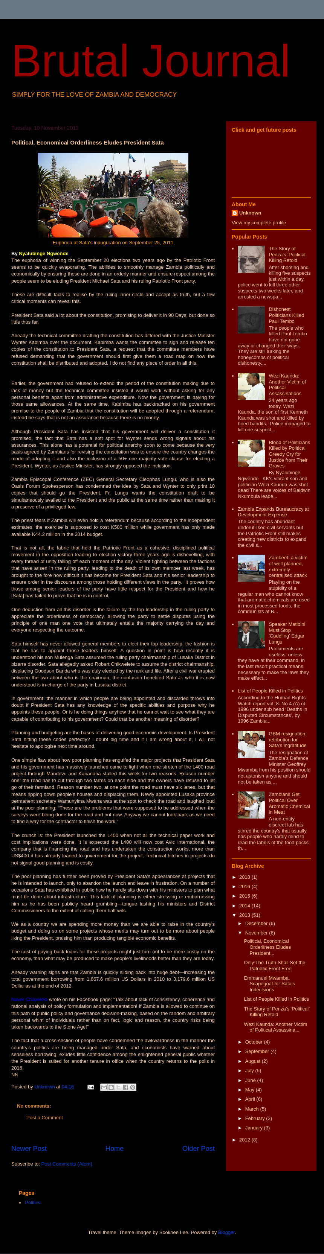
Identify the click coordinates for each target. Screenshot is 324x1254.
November (257, 933)
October (254, 1042)
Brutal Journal (150, 60)
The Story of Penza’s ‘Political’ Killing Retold (287, 254)
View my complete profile (259, 222)
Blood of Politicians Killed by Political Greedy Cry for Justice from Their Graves (289, 454)
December (257, 923)
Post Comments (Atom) (66, 1164)
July (250, 1070)
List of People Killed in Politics (270, 691)
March (252, 1109)
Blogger (226, 1232)
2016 (245, 886)
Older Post (198, 1148)
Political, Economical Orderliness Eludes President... (267, 947)
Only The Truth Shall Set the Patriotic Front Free (274, 965)
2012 (245, 1140)
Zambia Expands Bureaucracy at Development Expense (273, 512)
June (251, 1080)
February (255, 1118)
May (250, 1090)
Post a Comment (44, 1117)
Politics (32, 1202)
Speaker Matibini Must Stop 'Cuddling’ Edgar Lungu (287, 633)
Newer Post (29, 1148)
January (254, 1128)
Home (114, 1148)
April (251, 1099)
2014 (245, 906)
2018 (245, 877)
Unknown (250, 213)
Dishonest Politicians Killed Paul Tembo (286, 315)
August (253, 1061)
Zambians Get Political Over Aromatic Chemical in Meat (289, 803)
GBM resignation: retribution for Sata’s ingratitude (287, 739)
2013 (245, 915)
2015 (245, 896)
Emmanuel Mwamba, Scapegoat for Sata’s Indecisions (269, 983)
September (258, 1051)
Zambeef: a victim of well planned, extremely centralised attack (288, 566)
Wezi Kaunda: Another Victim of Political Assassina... (275, 1027)
